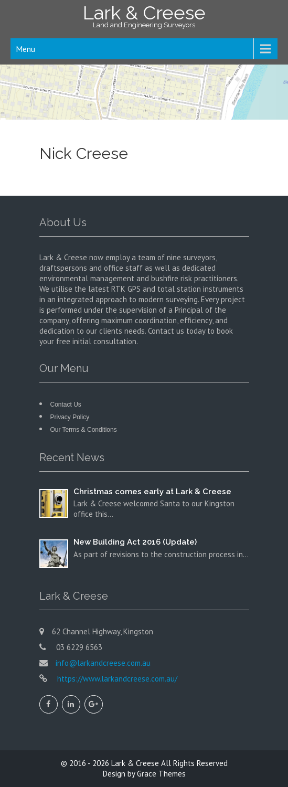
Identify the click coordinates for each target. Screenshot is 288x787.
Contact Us (65, 404)
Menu (25, 49)
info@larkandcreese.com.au (103, 663)
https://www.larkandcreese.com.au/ (116, 679)
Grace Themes (161, 774)
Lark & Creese (135, 763)
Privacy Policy (70, 417)
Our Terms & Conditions (83, 429)
